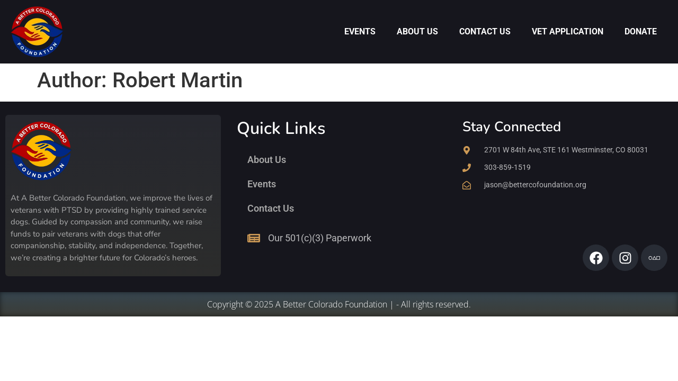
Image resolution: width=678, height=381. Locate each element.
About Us (417, 31)
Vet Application (567, 31)
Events (360, 31)
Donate (641, 31)
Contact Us (485, 31)
